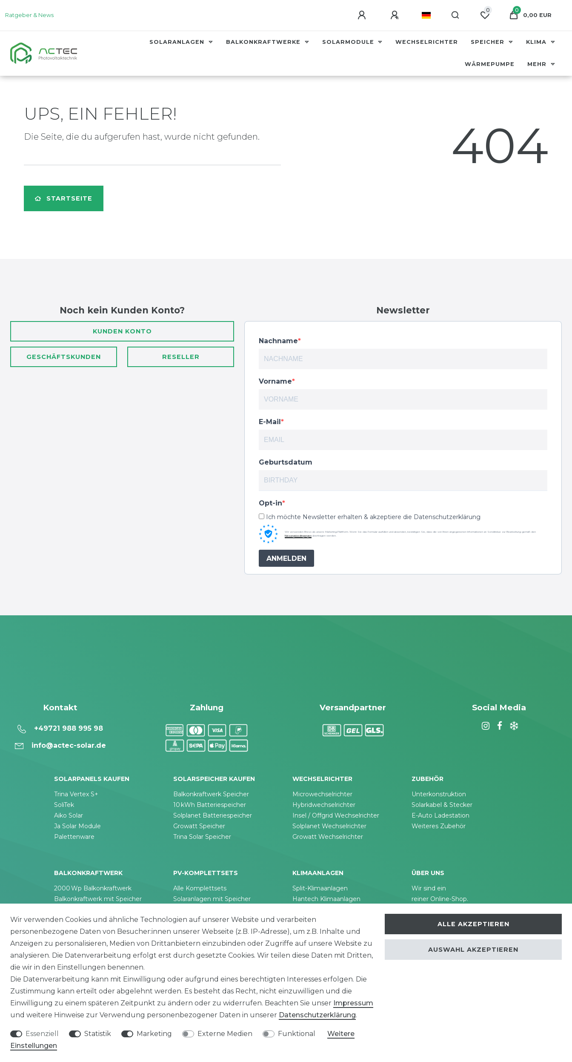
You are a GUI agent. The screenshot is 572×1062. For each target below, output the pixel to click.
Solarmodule (349, 42)
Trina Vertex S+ (76, 794)
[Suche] (455, 15)
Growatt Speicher (199, 826)
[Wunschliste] (484, 15)
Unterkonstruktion (439, 794)
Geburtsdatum (285, 462)
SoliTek (64, 805)
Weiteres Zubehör (439, 826)
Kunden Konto (122, 331)
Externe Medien (224, 1034)
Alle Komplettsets (199, 888)
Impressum (353, 1003)
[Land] (426, 15)
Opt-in (270, 503)
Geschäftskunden (63, 357)
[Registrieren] (396, 15)
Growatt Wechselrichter (327, 837)
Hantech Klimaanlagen (326, 899)
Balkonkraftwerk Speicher (211, 794)
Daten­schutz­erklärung (317, 1015)
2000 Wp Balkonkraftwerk (93, 888)
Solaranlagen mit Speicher (212, 899)
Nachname (278, 341)
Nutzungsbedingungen (298, 535)
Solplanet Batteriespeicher (212, 815)
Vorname (275, 381)
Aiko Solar (68, 815)
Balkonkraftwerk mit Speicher (98, 899)
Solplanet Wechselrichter (329, 826)
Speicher (488, 42)
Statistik (97, 1034)
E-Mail (270, 422)
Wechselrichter (426, 42)
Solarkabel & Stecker (442, 805)
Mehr (538, 64)
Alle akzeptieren (473, 924)
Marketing (154, 1034)
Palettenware (74, 837)
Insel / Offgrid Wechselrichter (335, 815)
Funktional (296, 1034)
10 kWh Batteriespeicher (209, 805)
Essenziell (42, 1034)
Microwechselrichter (322, 794)
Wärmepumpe (490, 64)
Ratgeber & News (29, 15)
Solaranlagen (177, 42)
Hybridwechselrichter (323, 805)
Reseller (181, 357)
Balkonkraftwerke (264, 42)
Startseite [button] (63, 198)
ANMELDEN (286, 558)
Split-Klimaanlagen (320, 888)
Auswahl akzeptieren (473, 949)
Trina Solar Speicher (202, 837)
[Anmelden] (363, 15)
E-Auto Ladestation (440, 815)
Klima (537, 42)
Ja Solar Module (77, 826)
